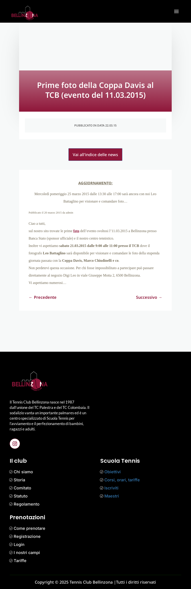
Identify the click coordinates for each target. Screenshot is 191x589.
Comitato (22, 488)
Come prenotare (29, 528)
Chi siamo (23, 471)
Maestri (111, 496)
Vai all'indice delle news (95, 154)
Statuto (21, 496)
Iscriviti (111, 488)
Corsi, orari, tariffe (122, 480)
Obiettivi (112, 471)
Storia (19, 480)
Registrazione (27, 536)
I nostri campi (27, 552)
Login (19, 544)
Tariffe (20, 560)
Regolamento (27, 504)
